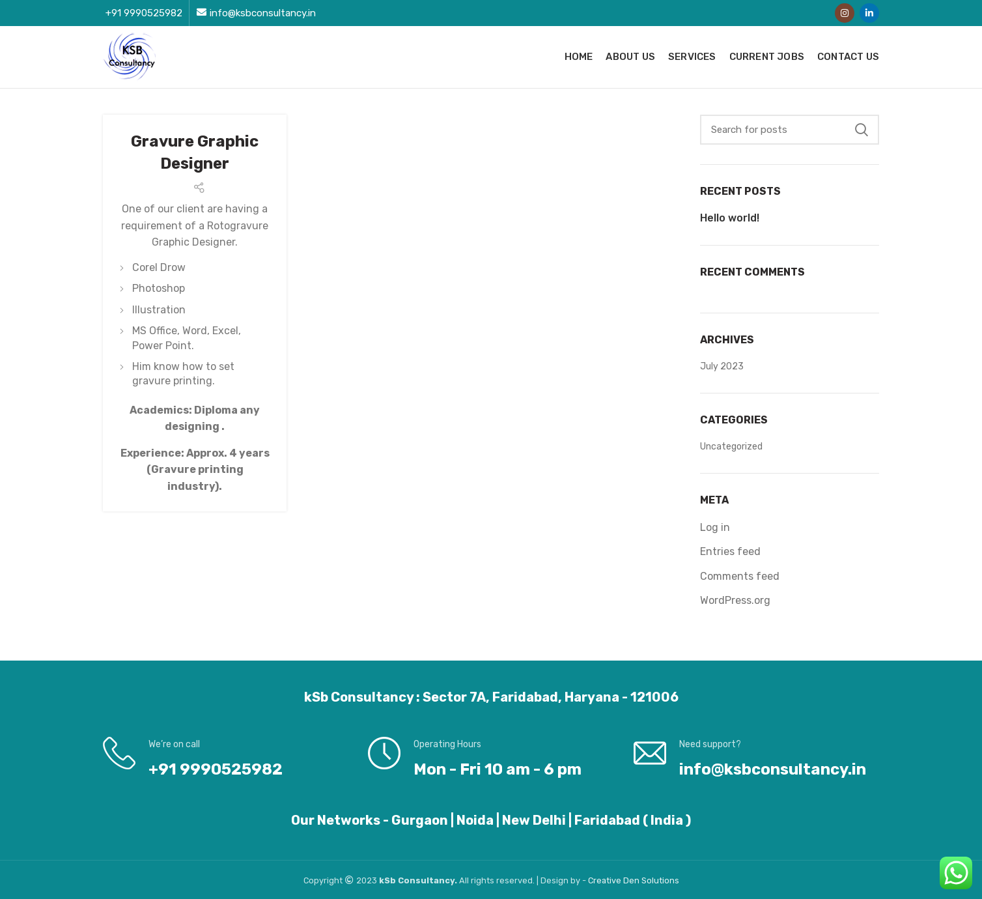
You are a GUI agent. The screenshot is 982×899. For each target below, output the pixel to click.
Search (861, 130)
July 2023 (722, 366)
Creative (605, 880)
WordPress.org (735, 600)
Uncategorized (731, 446)
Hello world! (729, 218)
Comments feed (739, 576)
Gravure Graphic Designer (195, 152)
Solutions (660, 880)
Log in (715, 527)
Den (632, 880)
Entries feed (730, 551)
